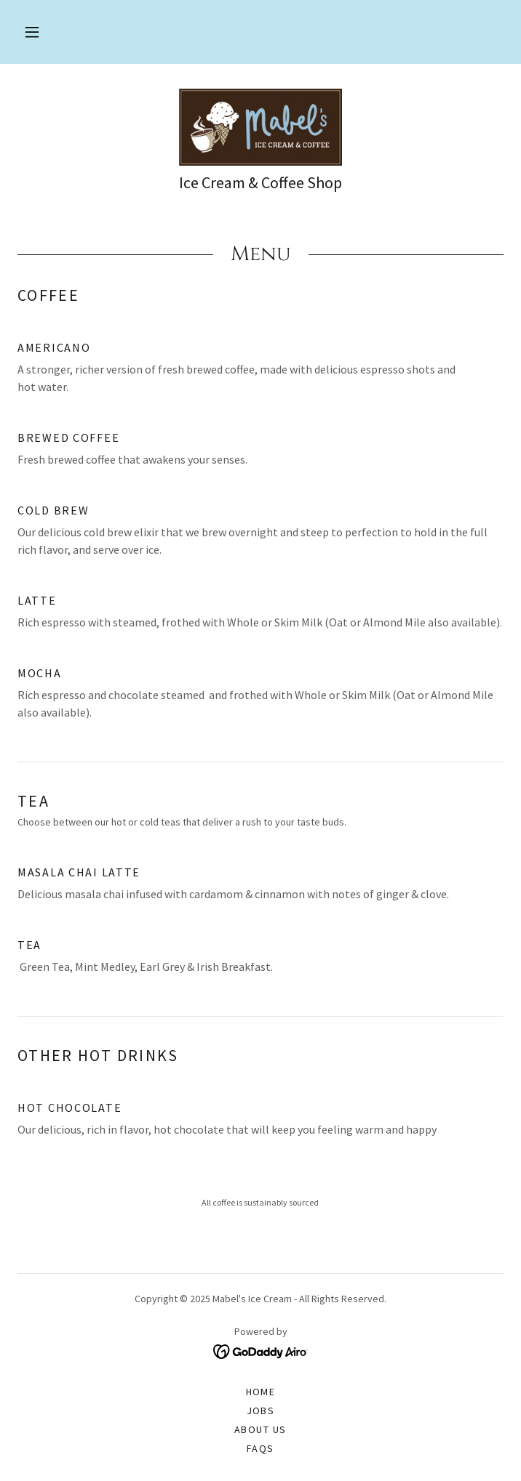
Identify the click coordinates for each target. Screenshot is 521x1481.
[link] (260, 127)
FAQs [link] (260, 1448)
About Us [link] (260, 1429)
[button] (32, 32)
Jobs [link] (261, 1410)
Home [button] (261, 1391)
